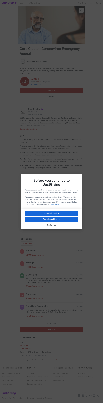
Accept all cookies (51, 213)
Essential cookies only (51, 219)
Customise (51, 225)
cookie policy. (54, 204)
